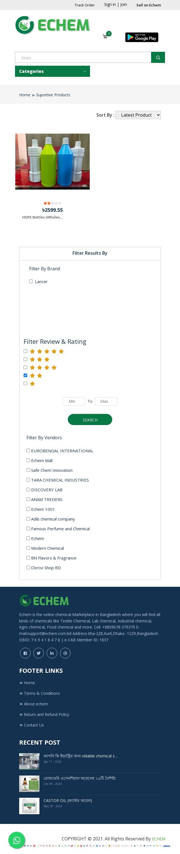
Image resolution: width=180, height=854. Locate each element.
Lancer (38, 281)
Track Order (85, 5)
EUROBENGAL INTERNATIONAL (59, 450)
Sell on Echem (148, 5)
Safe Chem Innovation (49, 470)
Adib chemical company (50, 519)
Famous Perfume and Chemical (58, 528)
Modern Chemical (45, 548)
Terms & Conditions (39, 693)
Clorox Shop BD (43, 567)
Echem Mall (39, 460)
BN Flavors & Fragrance (51, 558)
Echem (35, 538)
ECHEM (158, 838)
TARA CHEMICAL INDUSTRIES (57, 480)
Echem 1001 (40, 509)
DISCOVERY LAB (44, 489)
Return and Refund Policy (44, 714)
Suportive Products (53, 94)
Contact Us (31, 725)
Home (24, 94)
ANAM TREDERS (44, 499)
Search (90, 420)
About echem (33, 703)
